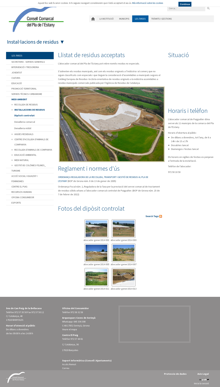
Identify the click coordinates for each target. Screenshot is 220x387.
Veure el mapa (69, 329)
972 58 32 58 (77, 312)
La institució (106, 18)
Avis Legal (203, 373)
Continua (185, 4)
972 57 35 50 (20, 312)
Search (149, 216)
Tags (156, 216)
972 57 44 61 (77, 338)
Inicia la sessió (201, 383)
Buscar (208, 8)
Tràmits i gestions (161, 18)
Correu (65, 368)
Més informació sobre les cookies (147, 3)
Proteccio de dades (175, 373)
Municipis (124, 18)
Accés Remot (69, 364)
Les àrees (140, 18)
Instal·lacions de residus (33, 41)
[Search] (186, 8)
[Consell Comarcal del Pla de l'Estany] (35, 18)
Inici (93, 18)
